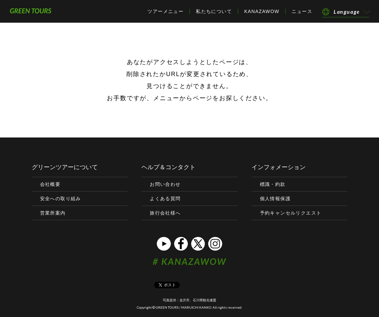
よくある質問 (165, 198)
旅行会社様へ (165, 213)
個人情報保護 (275, 198)
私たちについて (214, 11)
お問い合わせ (165, 184)
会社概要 (50, 184)
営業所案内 (53, 213)
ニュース (302, 11)
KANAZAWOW (261, 11)
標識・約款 (273, 184)
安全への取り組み (60, 198)
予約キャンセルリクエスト (291, 213)
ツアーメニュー (165, 11)
